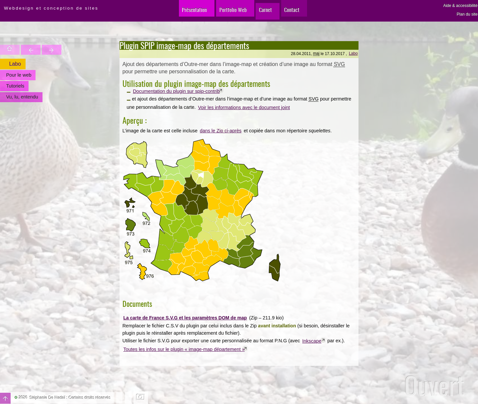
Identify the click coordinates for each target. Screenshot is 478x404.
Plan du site (467, 14)
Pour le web (18, 75)
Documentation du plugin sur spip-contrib (176, 91)
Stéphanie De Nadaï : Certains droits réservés (70, 397)
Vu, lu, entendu (22, 97)
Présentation (183, 13)
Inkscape (312, 341)
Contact (298, 13)
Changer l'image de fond (141, 398)
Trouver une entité (20, 50)
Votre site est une (35, 50)
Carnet (266, 13)
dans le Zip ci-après (221, 130)
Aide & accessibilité (460, 5)
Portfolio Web (227, 13)
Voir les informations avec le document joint (244, 107)
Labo (353, 53)
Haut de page (5, 398)
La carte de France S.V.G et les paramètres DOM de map (185, 317)
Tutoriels (15, 86)
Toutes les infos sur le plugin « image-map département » (184, 349)
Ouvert (434, 385)
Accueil (6, 50)
